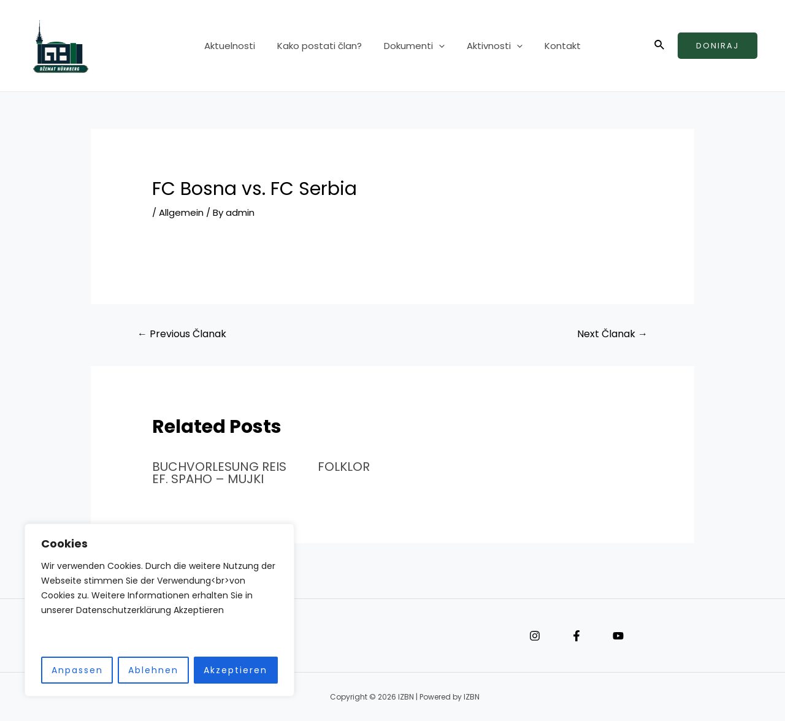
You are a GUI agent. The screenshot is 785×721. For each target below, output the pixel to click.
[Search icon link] (659, 46)
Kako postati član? (323, 45)
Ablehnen (153, 670)
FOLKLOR (344, 466)
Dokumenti (414, 46)
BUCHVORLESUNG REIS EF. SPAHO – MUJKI (219, 472)
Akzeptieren (235, 670)
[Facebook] (576, 635)
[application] (439, 46)
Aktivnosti (491, 46)
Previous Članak (181, 334)
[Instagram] (534, 635)
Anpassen (77, 670)
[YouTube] (618, 635)
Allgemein (181, 212)
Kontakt (555, 45)
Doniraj (717, 46)
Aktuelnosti (237, 45)
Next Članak (612, 334)
